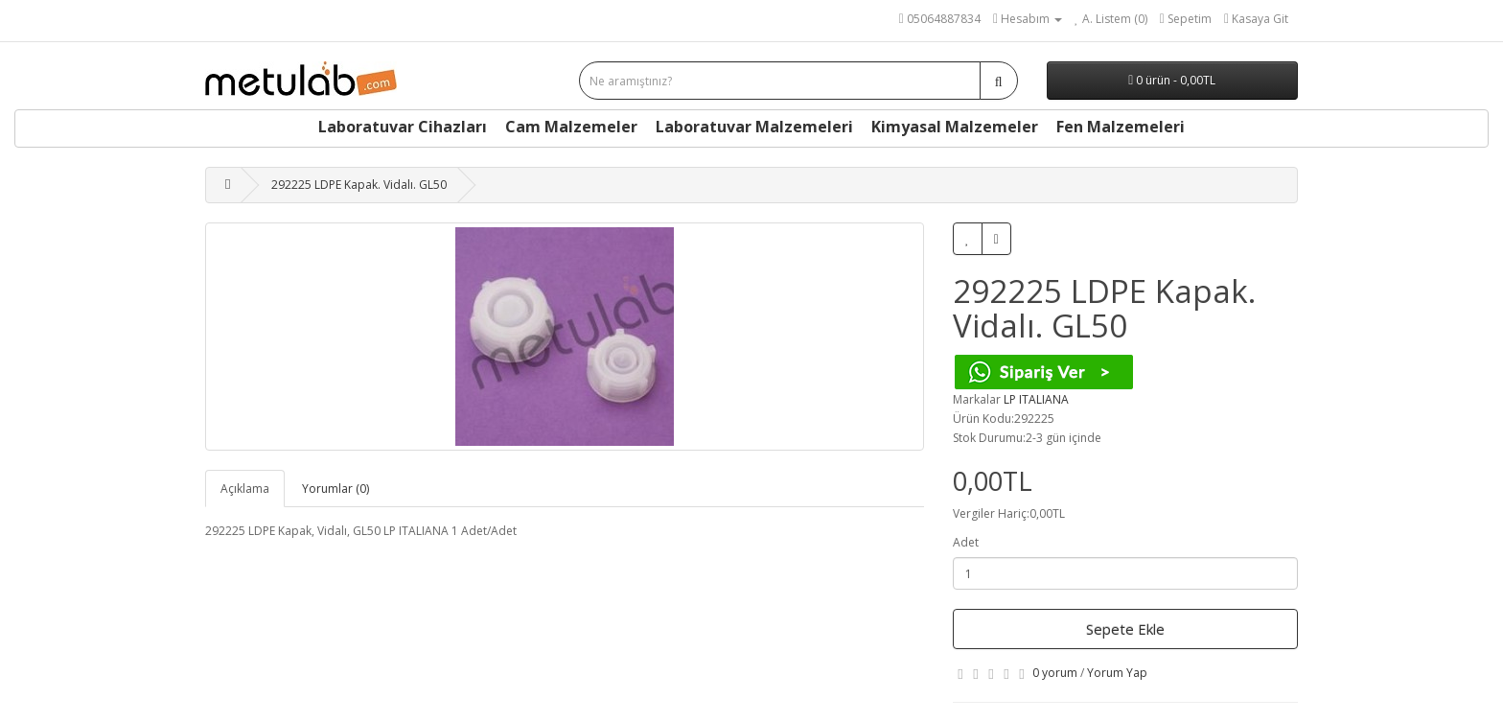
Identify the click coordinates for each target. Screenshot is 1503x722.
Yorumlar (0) (335, 488)
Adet (966, 542)
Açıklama (244, 488)
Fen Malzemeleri (1120, 126)
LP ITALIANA (1036, 399)
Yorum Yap (1117, 672)
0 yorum (1054, 672)
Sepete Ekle (1125, 629)
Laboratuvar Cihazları (402, 126)
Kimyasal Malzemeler (954, 126)
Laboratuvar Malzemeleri (754, 126)
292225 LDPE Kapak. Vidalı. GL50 (359, 184)
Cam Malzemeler (571, 126)
